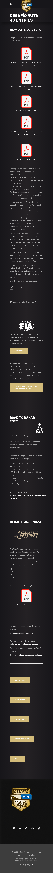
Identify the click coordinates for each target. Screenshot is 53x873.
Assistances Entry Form (26, 159)
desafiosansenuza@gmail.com (28, 655)
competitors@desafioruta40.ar (21, 633)
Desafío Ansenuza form (26, 605)
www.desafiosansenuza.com (27, 644)
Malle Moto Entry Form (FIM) (26, 110)
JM (31, 865)
